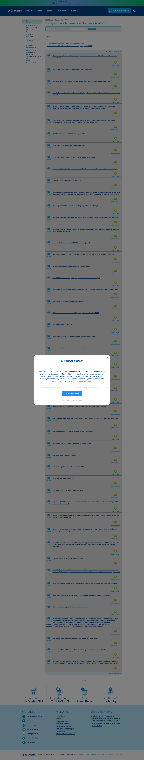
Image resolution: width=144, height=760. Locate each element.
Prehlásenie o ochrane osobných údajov (76, 381)
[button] (72, 400)
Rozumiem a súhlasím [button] (72, 394)
